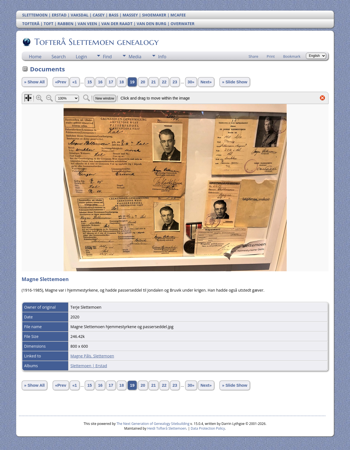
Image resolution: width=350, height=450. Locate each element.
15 (89, 82)
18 (121, 82)
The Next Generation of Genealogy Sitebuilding (153, 423)
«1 (74, 82)
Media (135, 57)
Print (271, 56)
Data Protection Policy (208, 428)
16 (100, 82)
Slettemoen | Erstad (89, 365)
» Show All (34, 82)
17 (111, 82)
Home (35, 57)
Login (81, 57)
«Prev (60, 82)
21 (153, 82)
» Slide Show (234, 82)
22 (164, 82)
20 (143, 82)
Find (107, 57)
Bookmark (291, 56)
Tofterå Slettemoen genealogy (96, 41)
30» (191, 82)
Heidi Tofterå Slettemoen (166, 428)
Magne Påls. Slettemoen (92, 356)
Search (59, 57)
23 (175, 82)
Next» (206, 82)
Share (253, 56)
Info (162, 57)
